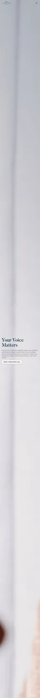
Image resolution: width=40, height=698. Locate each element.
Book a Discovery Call (12, 362)
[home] (6, 3)
